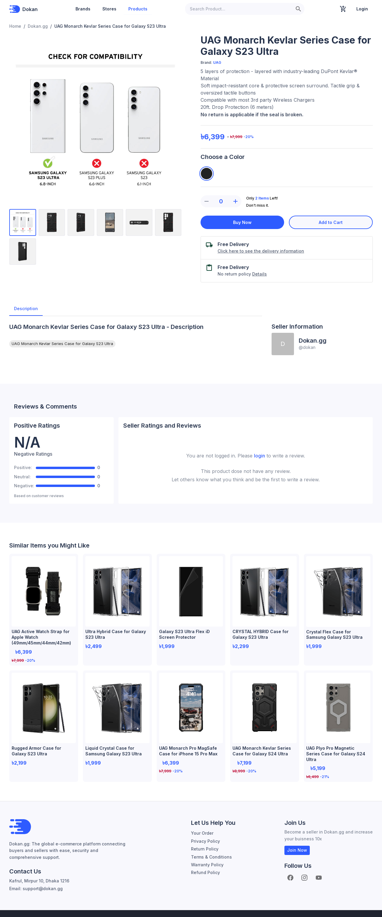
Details (259, 273)
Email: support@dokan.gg (36, 873)
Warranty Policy (207, 849)
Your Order (202, 817)
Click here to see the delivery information (261, 250)
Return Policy (204, 833)
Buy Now (242, 222)
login (259, 456)
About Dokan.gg (348, 906)
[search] (298, 9)
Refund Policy (205, 856)
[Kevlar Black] (206, 174)
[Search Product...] (238, 9)
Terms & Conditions (211, 841)
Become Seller (301, 906)
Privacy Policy (205, 825)
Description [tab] (26, 308)
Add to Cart (330, 222)
